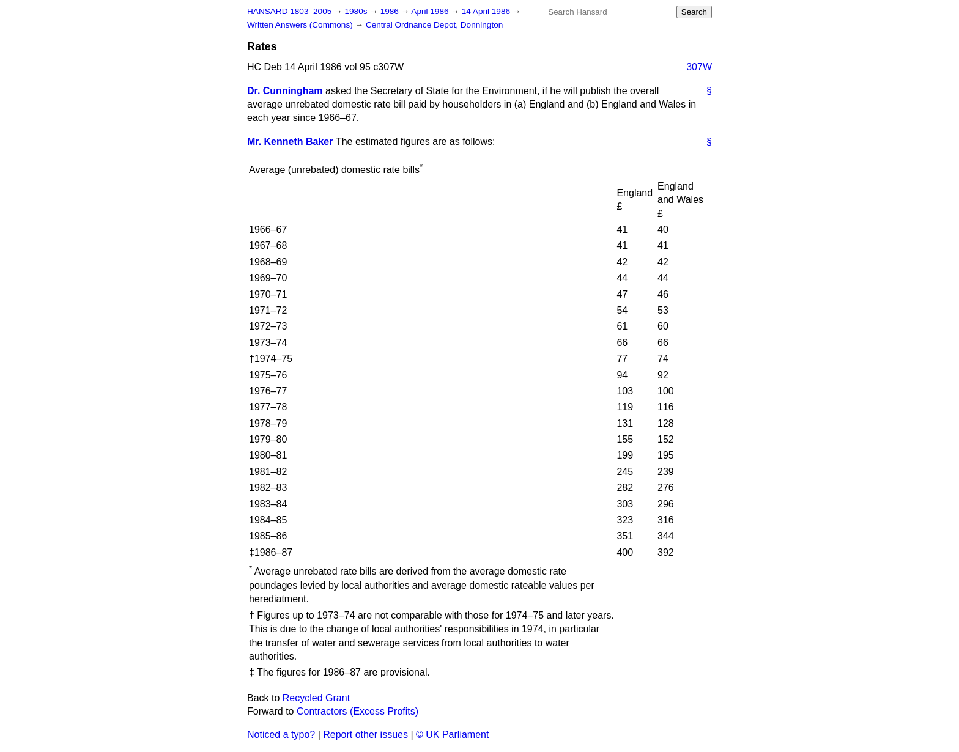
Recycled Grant (316, 698)
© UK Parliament (452, 734)
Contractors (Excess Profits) (357, 711)
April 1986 (431, 11)
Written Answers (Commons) (301, 24)
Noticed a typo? (281, 734)
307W (699, 67)
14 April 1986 (487, 11)
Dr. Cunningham (285, 91)
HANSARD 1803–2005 (289, 11)
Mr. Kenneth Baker (290, 141)
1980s (356, 11)
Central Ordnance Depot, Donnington (434, 24)
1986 (390, 11)
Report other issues (365, 734)
